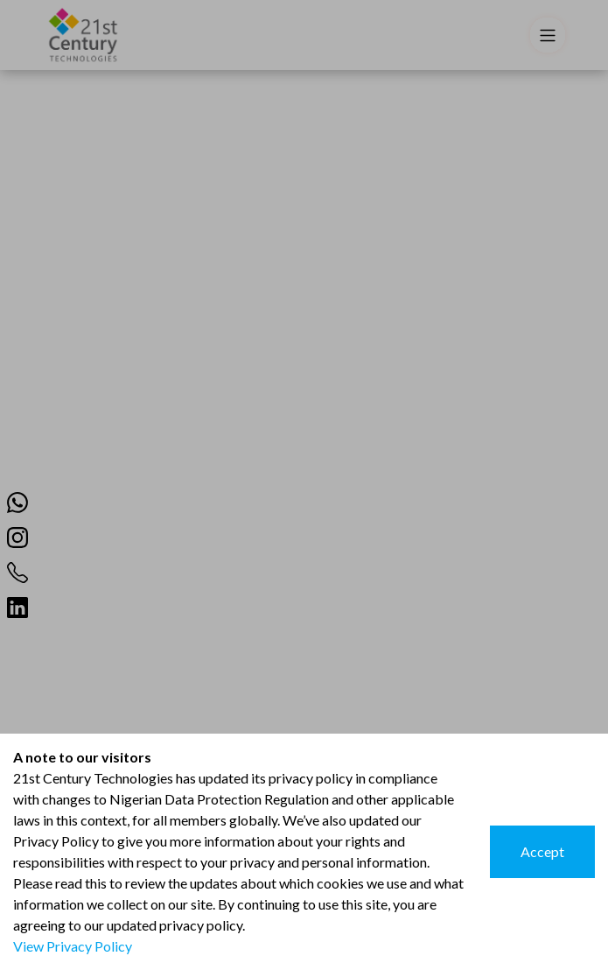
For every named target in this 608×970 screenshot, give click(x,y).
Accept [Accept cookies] (542, 851)
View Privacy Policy (72, 946)
